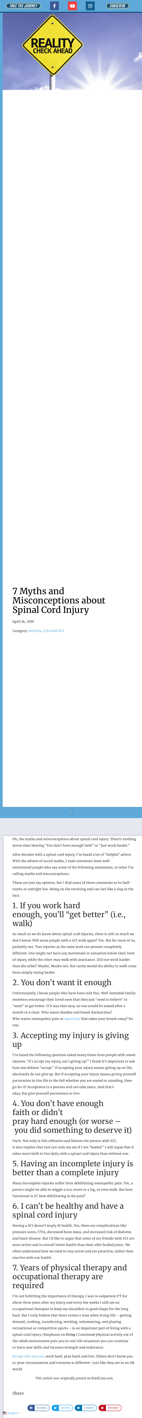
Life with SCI (53, 631)
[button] (71, 812)
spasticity (72, 1019)
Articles (35, 631)
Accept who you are (28, 1356)
